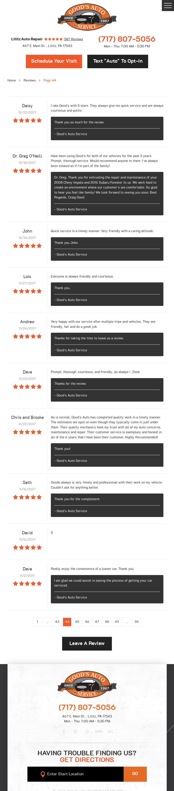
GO (135, 774)
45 (77, 622)
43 (57, 622)
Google (75, 731)
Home (12, 80)
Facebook (64, 731)
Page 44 (50, 80)
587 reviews (73, 39)
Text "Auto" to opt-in (118, 61)
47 (97, 622)
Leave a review (87, 643)
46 (87, 622)
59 (137, 622)
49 (117, 622)
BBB (98, 731)
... (47, 622)
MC (110, 731)
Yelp (87, 731)
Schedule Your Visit (54, 61)
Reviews (30, 80)
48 (107, 622)
